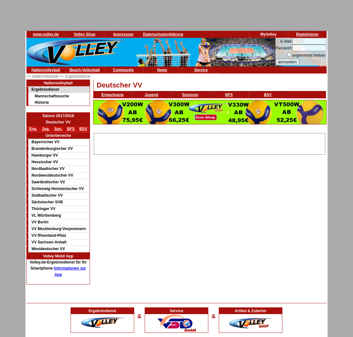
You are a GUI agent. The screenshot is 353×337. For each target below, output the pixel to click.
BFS (71, 129)
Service (201, 70)
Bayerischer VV (45, 142)
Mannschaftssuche (52, 96)
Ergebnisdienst (45, 89)
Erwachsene (112, 95)
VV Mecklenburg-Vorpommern (58, 229)
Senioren (190, 95)
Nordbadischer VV (48, 168)
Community (123, 70)
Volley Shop (84, 34)
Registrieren (307, 34)
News (162, 70)
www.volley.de (46, 34)
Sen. (58, 129)
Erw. (33, 129)
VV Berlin (39, 222)
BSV (83, 129)
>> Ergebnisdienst (74, 76)
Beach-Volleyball (84, 70)
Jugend (151, 95)
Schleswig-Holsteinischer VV (57, 188)
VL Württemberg (46, 215)
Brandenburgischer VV (52, 148)
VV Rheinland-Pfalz (48, 235)
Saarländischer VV (48, 182)
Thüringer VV (43, 209)
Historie (42, 102)
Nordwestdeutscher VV (52, 175)
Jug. (46, 129)
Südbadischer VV (47, 195)
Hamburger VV (44, 155)
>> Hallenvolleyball (42, 76)
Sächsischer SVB (47, 202)
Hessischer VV (44, 162)
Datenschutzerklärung (163, 34)
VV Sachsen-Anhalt (48, 242)
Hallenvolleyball (45, 70)
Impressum (123, 34)
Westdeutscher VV (48, 249)
